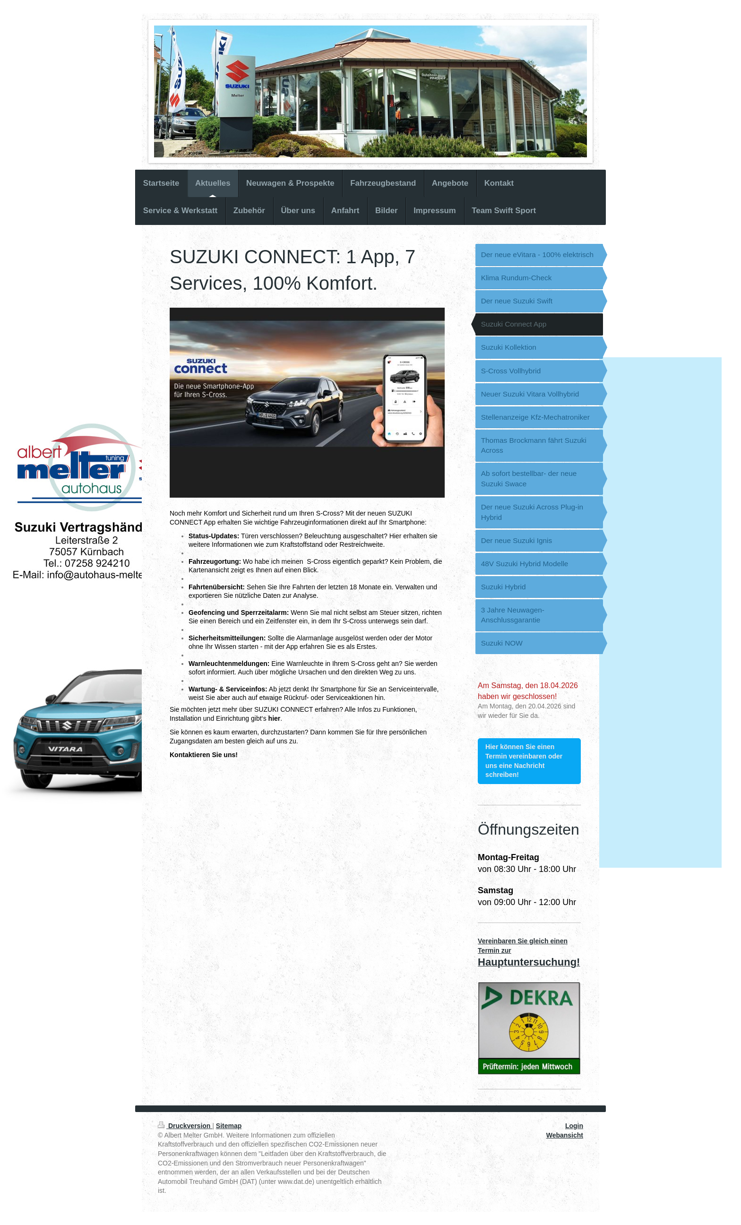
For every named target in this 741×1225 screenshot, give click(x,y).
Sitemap (228, 1126)
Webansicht (564, 1135)
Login (574, 1126)
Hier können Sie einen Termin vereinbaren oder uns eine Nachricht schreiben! (523, 760)
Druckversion (185, 1126)
